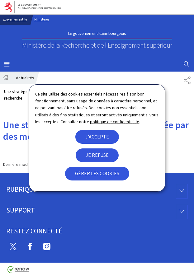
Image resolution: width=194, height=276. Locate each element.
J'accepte (97, 136)
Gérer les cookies (97, 173)
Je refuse (97, 155)
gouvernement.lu (15, 19)
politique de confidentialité (114, 122)
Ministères (41, 19)
